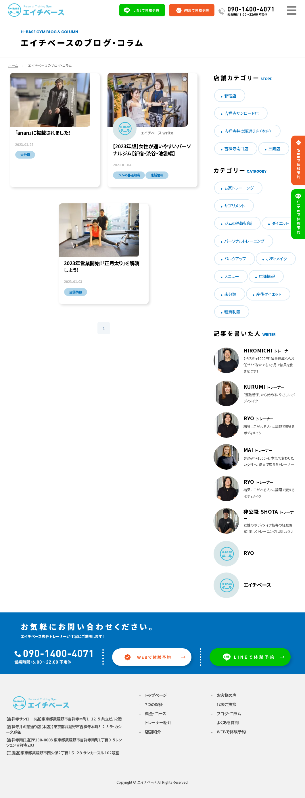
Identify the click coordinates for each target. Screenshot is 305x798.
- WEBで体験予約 (228, 731)
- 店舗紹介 (150, 731)
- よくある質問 (225, 722)
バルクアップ (235, 258)
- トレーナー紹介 (155, 722)
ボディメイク (276, 258)
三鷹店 (274, 148)
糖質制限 (232, 312)
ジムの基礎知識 (238, 223)
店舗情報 (267, 276)
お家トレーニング (239, 188)
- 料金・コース (152, 713)
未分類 (230, 294)
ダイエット (280, 223)
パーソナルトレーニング (244, 241)
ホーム (13, 65)
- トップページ (153, 695)
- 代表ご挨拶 (223, 704)
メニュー (231, 276)
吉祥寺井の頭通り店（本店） (248, 131)
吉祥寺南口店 (236, 148)
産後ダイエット (268, 294)
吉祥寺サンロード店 (241, 113)
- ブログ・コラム (226, 713)
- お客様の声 (223, 695)
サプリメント (234, 206)
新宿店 (230, 95)
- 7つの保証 (151, 704)
